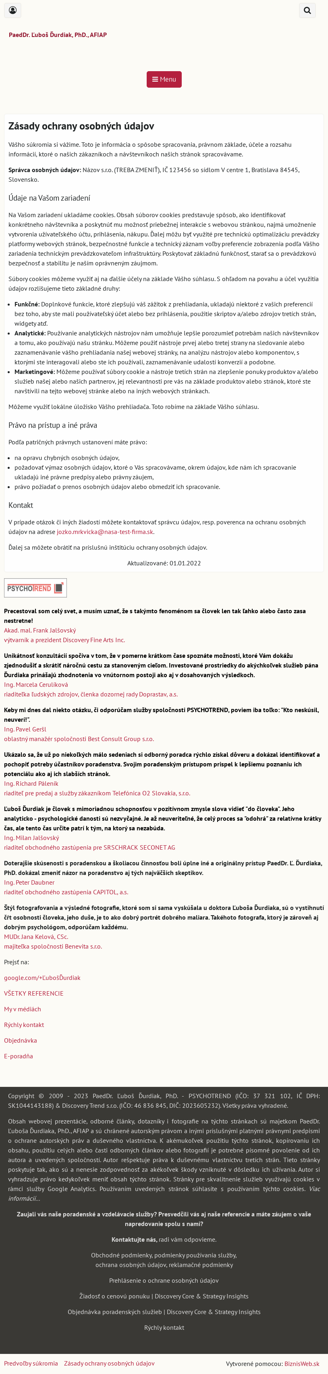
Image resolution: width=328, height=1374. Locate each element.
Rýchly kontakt (24, 1025)
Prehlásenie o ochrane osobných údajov (164, 1280)
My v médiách (22, 1009)
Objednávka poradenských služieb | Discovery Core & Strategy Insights (164, 1312)
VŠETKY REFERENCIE (34, 993)
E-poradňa (18, 1056)
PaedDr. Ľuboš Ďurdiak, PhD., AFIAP (58, 35)
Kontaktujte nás (134, 1239)
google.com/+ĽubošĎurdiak (42, 978)
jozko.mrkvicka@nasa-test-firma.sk (105, 532)
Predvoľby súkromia (31, 1363)
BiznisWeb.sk (302, 1364)
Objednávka (20, 1040)
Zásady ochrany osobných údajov (109, 1363)
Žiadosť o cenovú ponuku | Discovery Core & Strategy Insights (164, 1296)
